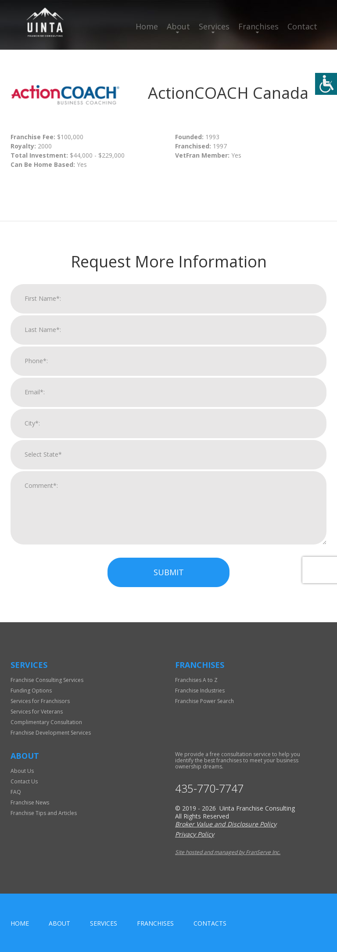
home (20, 923)
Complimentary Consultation (46, 722)
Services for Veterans (37, 711)
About (178, 26)
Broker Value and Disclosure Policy (225, 824)
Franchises (258, 26)
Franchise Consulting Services (47, 680)
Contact (302, 26)
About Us (22, 771)
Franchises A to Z (196, 680)
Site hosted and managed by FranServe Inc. (227, 852)
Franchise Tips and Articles (44, 813)
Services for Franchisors (40, 701)
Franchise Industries (200, 690)
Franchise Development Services (51, 732)
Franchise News (30, 802)
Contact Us (24, 781)
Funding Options (31, 690)
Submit (169, 578)
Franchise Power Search (204, 701)
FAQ (16, 792)
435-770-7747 (209, 788)
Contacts (210, 923)
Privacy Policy (194, 834)
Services (214, 26)
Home (147, 26)
